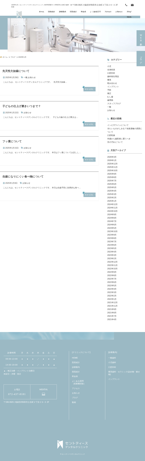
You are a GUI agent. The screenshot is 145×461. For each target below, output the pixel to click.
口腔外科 (111, 73)
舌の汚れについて (115, 142)
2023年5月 (112, 248)
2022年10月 (112, 269)
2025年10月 (112, 170)
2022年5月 (112, 286)
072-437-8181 (126, 5)
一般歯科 (112, 358)
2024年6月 (112, 225)
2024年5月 (112, 228)
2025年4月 (112, 191)
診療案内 (76, 367)
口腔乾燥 (111, 135)
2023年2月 (112, 258)
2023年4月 (112, 252)
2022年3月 (112, 292)
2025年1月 (112, 201)
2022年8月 (112, 275)
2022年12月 (112, 262)
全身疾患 (111, 70)
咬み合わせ (112, 83)
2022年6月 (112, 282)
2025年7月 (112, 181)
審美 (109, 80)
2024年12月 (112, 204)
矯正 (109, 93)
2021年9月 (112, 309)
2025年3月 (112, 194)
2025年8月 (112, 177)
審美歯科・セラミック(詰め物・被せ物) (124, 373)
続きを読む (89, 89)
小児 (109, 66)
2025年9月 (112, 174)
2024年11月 (112, 208)
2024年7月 (112, 221)
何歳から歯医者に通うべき (118, 139)
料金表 (75, 376)
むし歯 (110, 97)
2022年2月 (112, 296)
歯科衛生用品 (113, 76)
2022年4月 (112, 289)
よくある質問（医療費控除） (79, 382)
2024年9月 (112, 214)
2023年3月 (112, 255)
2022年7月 (112, 279)
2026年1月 (112, 160)
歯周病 (110, 100)
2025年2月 (112, 198)
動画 (74, 402)
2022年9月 (112, 272)
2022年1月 (112, 299)
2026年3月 (112, 157)
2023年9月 (112, 235)
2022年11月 (112, 265)
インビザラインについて (118, 125)
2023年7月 (112, 242)
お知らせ (32, 77)
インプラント (113, 87)
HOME (75, 358)
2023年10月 (112, 231)
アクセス (76, 388)
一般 (25, 77)
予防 (109, 90)
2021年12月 (112, 302)
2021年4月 (112, 319)
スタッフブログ (114, 103)
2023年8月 (112, 238)
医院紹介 (76, 372)
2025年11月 (112, 167)
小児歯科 (112, 362)
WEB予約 (132, 5)
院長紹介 (76, 362)
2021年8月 (112, 313)
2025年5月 (112, 187)
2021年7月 (112, 316)
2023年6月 (112, 245)
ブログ (141, 58)
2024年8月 (112, 218)
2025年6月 (112, 184)
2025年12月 (112, 164)
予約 (141, 38)
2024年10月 (112, 211)
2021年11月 (112, 306)
